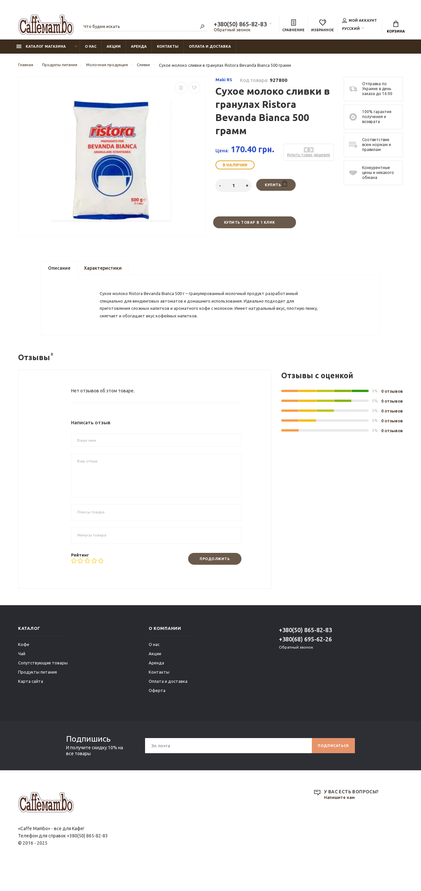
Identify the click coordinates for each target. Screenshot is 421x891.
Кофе (23, 666)
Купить (276, 187)
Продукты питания (37, 694)
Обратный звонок (232, 30)
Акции (114, 50)
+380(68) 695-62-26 (305, 661)
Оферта (157, 712)
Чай (21, 675)
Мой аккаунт (359, 21)
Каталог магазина (41, 50)
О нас (90, 50)
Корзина (396, 28)
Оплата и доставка (210, 50)
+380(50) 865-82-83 (240, 25)
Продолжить (212, 580)
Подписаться (331, 767)
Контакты (168, 50)
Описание (59, 272)
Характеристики (103, 272)
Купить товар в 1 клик (249, 226)
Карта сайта (30, 703)
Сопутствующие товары (43, 684)
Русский (351, 29)
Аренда (139, 50)
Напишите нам (341, 819)
